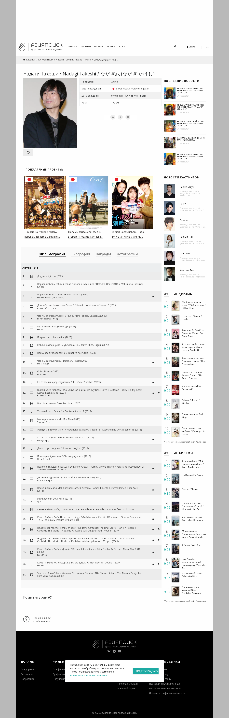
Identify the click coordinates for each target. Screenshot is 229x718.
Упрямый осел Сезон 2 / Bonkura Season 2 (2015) (64, 411)
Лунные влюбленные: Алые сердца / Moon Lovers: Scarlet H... (193, 347)
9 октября (117, 95)
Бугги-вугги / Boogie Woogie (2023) (56, 326)
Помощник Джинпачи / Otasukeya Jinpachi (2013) (64, 456)
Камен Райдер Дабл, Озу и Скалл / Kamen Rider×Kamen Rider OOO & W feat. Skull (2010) (86, 509)
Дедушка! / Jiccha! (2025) (50, 276)
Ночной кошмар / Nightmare (192, 260)
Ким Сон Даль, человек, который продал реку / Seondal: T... (194, 564)
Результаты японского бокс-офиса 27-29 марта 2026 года (190, 90)
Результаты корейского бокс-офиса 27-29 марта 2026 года (190, 123)
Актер (114, 81)
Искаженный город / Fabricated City (192, 575)
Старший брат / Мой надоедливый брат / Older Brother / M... (193, 464)
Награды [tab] (103, 254)
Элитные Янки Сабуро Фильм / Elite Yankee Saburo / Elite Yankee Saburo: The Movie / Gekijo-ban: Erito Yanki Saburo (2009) (90, 574)
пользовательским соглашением (88, 675)
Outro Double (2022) (48, 371)
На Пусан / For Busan (192, 475)
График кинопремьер (65, 674)
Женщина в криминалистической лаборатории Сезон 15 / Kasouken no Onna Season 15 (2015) (89, 429)
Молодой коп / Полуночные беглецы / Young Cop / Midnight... (194, 534)
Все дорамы (27, 669)
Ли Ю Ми (185, 253)
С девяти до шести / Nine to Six (192, 209)
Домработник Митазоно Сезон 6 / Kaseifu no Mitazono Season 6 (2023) (77, 305)
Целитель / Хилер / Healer (192, 317)
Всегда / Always (190, 489)
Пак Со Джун (187, 186)
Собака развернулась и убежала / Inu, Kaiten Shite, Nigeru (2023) (73, 344)
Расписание (27, 674)
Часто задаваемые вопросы (165, 688)
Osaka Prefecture (132, 88)
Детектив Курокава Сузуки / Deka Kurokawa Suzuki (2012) (69, 477)
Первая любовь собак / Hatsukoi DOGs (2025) (62, 294)
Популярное (27, 678)
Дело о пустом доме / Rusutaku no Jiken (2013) (63, 448)
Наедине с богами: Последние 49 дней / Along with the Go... (192, 506)
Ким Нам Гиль (187, 270)
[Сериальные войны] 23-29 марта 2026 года (191, 139)
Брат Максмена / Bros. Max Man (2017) (59, 403)
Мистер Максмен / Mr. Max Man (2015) (58, 419)
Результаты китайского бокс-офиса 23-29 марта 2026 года (190, 107)
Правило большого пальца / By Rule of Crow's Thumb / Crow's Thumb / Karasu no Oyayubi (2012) (90, 466)
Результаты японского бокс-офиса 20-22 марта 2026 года (190, 156)
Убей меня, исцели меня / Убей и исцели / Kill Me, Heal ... (193, 305)
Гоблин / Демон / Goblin (191, 401)
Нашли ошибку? (42, 617)
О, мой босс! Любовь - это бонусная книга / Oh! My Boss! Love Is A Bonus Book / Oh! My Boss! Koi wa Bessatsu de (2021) (89, 391)
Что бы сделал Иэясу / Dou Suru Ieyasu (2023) (62, 360)
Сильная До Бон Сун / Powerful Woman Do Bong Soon (193, 333)
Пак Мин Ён (186, 236)
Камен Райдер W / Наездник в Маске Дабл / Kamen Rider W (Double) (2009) (79, 562)
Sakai (119, 88)
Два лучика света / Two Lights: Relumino (192, 518)
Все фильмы (60, 669)
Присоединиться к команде (164, 683)
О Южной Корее (126, 688)
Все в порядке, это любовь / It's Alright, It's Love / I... (193, 431)
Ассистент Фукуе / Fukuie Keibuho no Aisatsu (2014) (65, 437)
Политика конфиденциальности (167, 693)
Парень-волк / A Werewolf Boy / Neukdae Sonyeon (191, 590)
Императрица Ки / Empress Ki (191, 387)
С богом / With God (191, 545)
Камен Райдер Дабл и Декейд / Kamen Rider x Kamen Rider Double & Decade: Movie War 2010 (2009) (88, 550)
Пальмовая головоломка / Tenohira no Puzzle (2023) (66, 352)
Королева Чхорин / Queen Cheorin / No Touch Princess (192, 375)
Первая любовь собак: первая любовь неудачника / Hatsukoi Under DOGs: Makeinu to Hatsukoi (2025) (90, 285)
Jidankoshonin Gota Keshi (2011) (54, 498)
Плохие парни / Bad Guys (192, 415)
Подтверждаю (147, 671)
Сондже (184, 220)
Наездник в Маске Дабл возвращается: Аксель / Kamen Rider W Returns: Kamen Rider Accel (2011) (87, 489)
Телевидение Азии (127, 683)
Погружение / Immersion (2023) (54, 337)
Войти (191, 46)
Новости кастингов (181, 177)
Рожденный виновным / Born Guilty (191, 194)
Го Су (183, 203)
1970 (126, 95)
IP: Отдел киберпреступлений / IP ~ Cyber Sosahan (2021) (69, 382)
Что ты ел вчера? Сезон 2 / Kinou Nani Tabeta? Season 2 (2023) (72, 315)
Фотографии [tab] (127, 254)
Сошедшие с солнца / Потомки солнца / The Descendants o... (193, 361)
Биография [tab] (80, 254)
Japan (146, 88)
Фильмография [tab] (52, 254)
